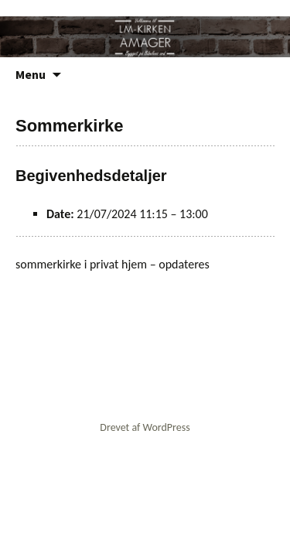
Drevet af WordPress (144, 427)
